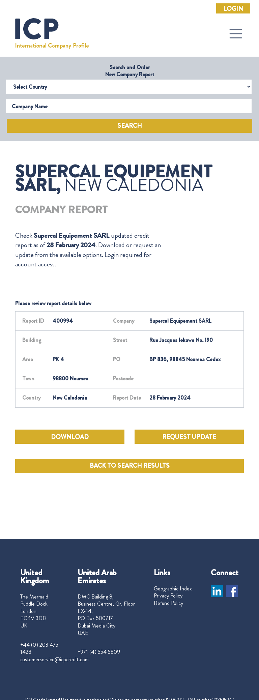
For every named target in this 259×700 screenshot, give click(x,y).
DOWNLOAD (70, 437)
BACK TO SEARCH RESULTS (130, 465)
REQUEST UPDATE (189, 437)
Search (129, 125)
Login (233, 8)
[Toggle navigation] (236, 34)
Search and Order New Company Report (129, 71)
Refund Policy (168, 603)
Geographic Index (173, 588)
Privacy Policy (168, 596)
